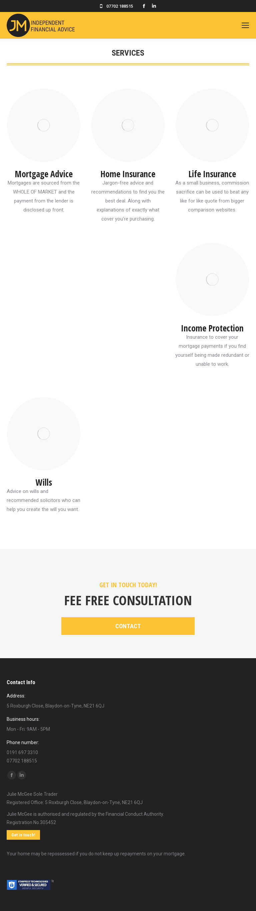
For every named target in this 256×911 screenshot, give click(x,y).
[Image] (43, 125)
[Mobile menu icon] (245, 25)
